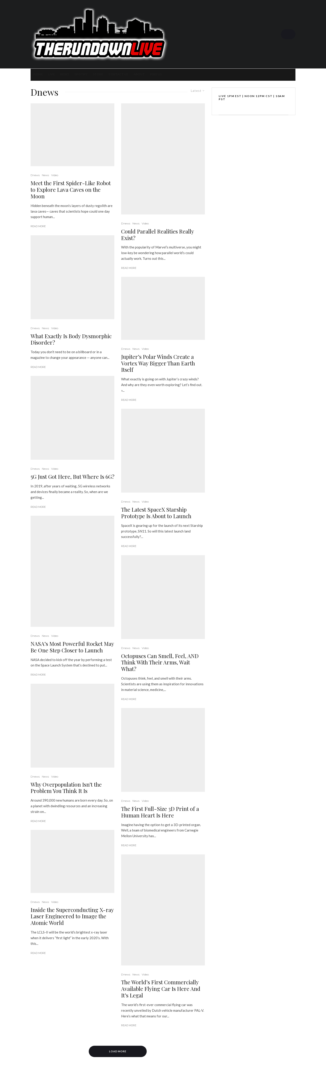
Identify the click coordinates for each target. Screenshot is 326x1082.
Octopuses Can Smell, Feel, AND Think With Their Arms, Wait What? (160, 662)
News (64, 74)
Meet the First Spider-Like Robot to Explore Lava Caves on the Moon (71, 189)
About (139, 74)
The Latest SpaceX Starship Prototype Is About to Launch (156, 512)
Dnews (35, 175)
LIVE (51, 74)
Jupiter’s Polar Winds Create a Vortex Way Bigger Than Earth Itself (158, 363)
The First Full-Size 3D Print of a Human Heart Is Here (160, 812)
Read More (38, 226)
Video (54, 175)
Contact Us (118, 74)
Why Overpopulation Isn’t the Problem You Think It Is (66, 787)
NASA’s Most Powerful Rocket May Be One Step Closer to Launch (72, 647)
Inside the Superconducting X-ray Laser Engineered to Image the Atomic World (72, 916)
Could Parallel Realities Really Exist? (157, 234)
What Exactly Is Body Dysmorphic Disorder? (71, 339)
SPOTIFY (80, 74)
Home (38, 74)
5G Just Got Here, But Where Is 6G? (72, 476)
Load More (118, 1051)
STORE (98, 74)
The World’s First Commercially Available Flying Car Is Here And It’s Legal (160, 988)
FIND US (156, 74)
